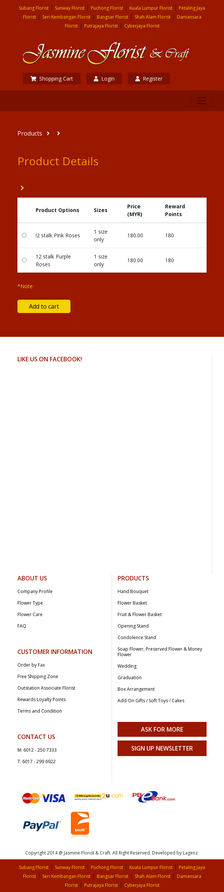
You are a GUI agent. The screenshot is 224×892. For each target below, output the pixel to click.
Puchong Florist (107, 8)
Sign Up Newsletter (162, 748)
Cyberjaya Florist (141, 26)
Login (104, 78)
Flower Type (30, 603)
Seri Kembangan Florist (66, 17)
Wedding (127, 666)
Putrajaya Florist (101, 26)
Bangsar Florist (112, 17)
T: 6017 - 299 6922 (36, 761)
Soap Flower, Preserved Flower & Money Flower (160, 652)
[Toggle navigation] (201, 100)
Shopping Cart (51, 78)
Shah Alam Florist (153, 17)
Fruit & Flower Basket (140, 614)
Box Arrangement (136, 689)
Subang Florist (34, 8)
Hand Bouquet (133, 591)
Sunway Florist (70, 8)
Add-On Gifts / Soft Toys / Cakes (151, 700)
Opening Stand (133, 626)
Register (148, 78)
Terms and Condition (39, 711)
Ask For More (162, 729)
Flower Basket (132, 603)
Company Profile (35, 591)
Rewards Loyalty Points (41, 699)
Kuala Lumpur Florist (150, 8)
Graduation (130, 677)
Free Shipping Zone (37, 676)
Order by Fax (31, 665)
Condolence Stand (137, 637)
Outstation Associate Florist (46, 688)
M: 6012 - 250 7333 (37, 750)
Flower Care (30, 614)
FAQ (21, 626)
